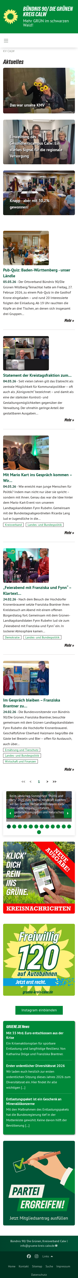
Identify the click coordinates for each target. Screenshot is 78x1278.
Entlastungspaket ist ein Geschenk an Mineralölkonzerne (33, 1101)
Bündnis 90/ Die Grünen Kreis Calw (48, 12)
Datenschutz (39, 1275)
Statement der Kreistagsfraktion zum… (37, 375)
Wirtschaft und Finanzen (20, 761)
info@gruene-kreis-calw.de (37, 1246)
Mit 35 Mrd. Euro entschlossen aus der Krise (34, 1035)
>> (54, 781)
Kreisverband (13, 525)
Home (11, 1266)
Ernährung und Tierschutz (21, 750)
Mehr (68, 320)
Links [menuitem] (45, 1256)
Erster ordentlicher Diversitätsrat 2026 (35, 1065)
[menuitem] (11, 1265)
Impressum (63, 1266)
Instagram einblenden (39, 1010)
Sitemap (37, 1266)
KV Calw (9, 51)
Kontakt (24, 1266)
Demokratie (12, 637)
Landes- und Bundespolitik (45, 525)
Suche (49, 1266)
